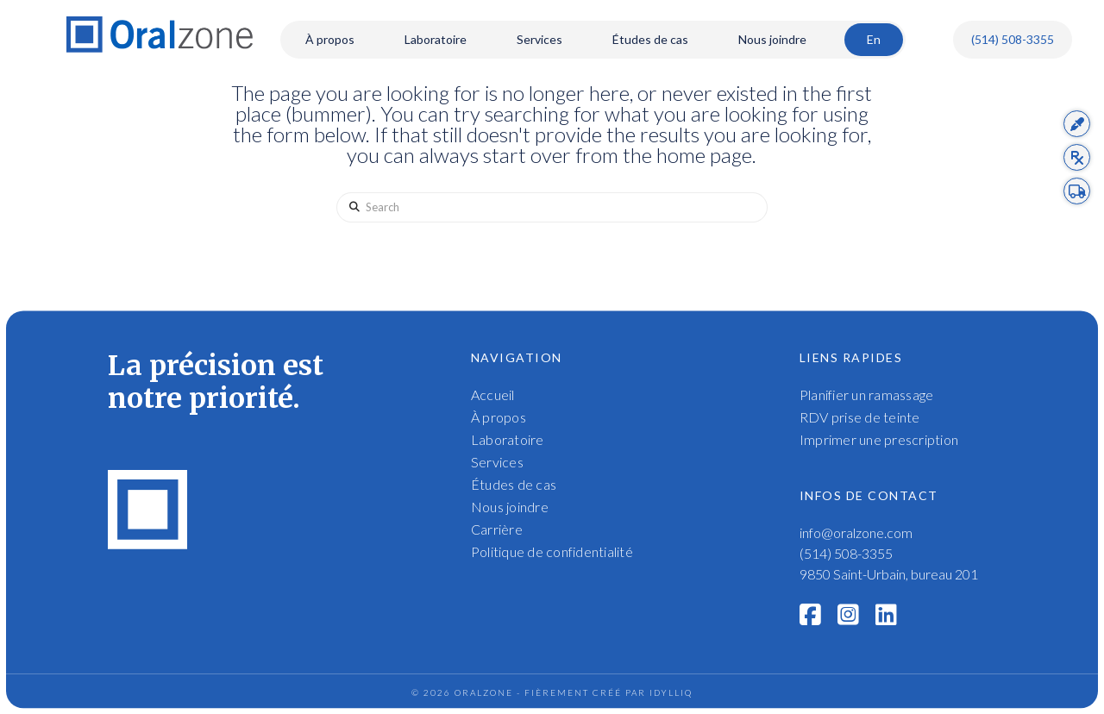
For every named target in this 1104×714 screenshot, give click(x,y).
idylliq (671, 692)
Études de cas (513, 484)
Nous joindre (510, 506)
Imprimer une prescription (879, 439)
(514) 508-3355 (1012, 39)
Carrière (497, 529)
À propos (498, 417)
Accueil (493, 394)
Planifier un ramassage (867, 394)
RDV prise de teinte (860, 417)
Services (497, 462)
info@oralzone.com (856, 532)
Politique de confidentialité (552, 551)
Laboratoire (507, 439)
